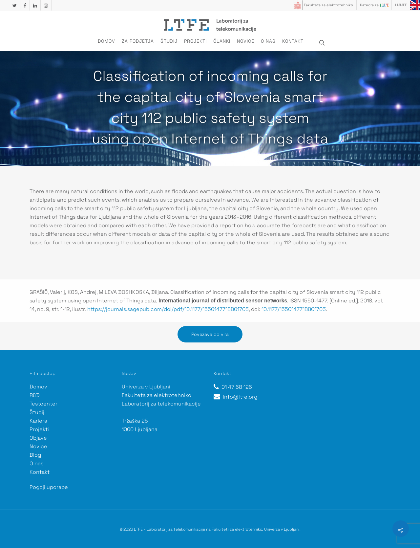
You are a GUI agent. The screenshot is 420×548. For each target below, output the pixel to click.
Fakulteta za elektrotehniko (328, 5)
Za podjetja (138, 41)
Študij (169, 41)
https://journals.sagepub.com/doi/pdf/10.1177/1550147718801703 (168, 309)
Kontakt (293, 41)
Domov (106, 41)
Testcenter (43, 403)
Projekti (195, 41)
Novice (245, 41)
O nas (268, 41)
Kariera (38, 420)
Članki (221, 41)
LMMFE (401, 5)
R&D (35, 395)
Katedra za (369, 5)
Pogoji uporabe (49, 487)
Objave (38, 437)
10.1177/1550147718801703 (294, 309)
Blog (35, 454)
